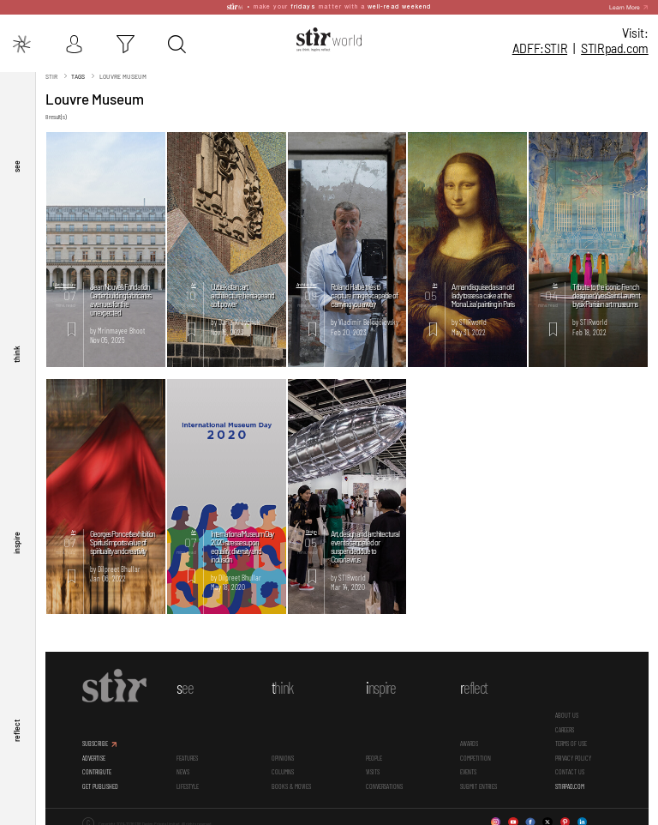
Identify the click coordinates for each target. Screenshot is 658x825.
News (182, 768)
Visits (373, 768)
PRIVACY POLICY (573, 754)
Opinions (283, 754)
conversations (384, 782)
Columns (283, 768)
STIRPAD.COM (569, 782)
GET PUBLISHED (100, 782)
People (374, 754)
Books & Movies (291, 782)
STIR (615, 48)
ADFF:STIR (539, 48)
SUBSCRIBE (95, 740)
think (16, 351)
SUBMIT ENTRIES (478, 782)
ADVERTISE (93, 754)
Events (468, 768)
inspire (16, 541)
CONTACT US (569, 768)
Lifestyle (187, 782)
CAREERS (564, 726)
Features (187, 754)
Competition (475, 754)
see (16, 163)
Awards (469, 740)
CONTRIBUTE (96, 768)
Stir (51, 72)
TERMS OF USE (571, 740)
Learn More (624, 5)
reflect (16, 731)
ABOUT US (566, 712)
